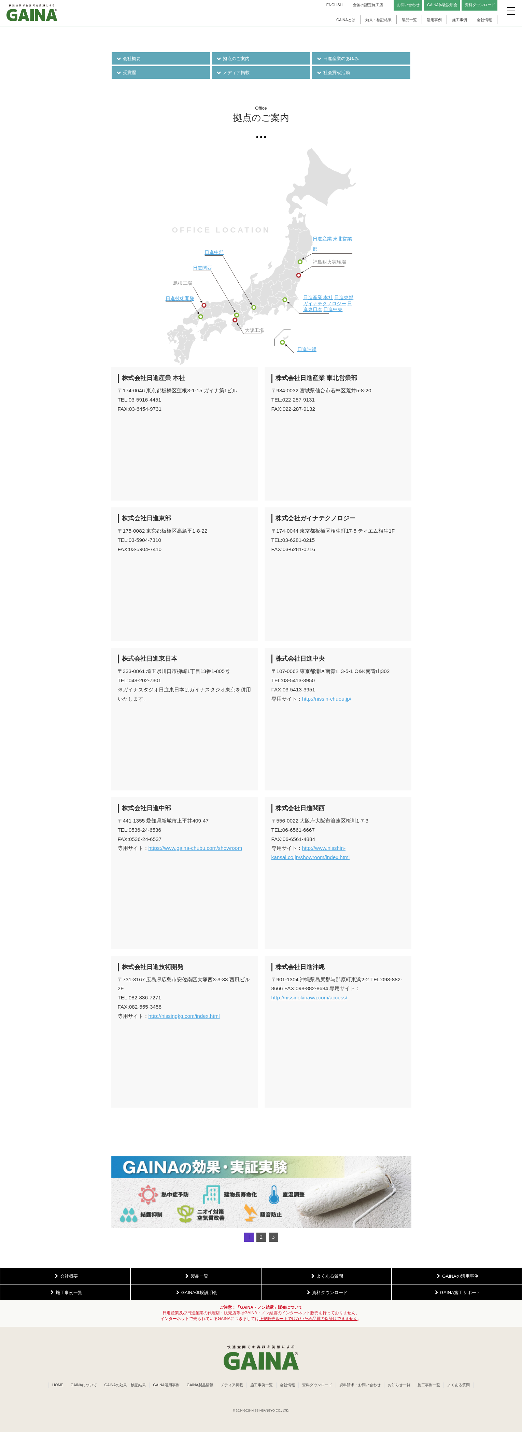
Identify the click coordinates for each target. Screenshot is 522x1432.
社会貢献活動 (333, 72)
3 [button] (273, 1237)
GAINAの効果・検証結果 (125, 1385)
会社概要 (128, 58)
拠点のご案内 (233, 58)
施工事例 (459, 20)
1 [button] (249, 1237)
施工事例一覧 (261, 1385)
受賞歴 (126, 72)
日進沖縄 (306, 349)
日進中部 (214, 252)
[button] (261, 1192)
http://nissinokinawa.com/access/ (309, 997)
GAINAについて (84, 1385)
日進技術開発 (180, 298)
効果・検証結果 (378, 20)
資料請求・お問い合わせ (360, 1385)
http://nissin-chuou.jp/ (327, 699)
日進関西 (202, 267)
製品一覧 (409, 20)
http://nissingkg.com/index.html (184, 1016)
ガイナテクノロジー (324, 303)
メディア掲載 (233, 72)
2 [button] (261, 1237)
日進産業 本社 (318, 297)
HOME (58, 1385)
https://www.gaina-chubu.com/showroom (195, 848)
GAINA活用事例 (166, 1385)
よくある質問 (458, 1385)
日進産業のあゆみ (338, 58)
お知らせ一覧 (399, 1385)
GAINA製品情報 (200, 1385)
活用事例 (434, 20)
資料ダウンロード (317, 1385)
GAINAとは (345, 20)
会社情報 (484, 20)
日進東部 (343, 297)
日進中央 (332, 309)
